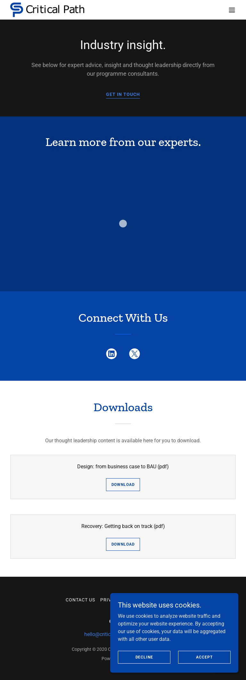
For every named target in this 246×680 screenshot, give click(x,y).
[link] (47, 10)
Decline (144, 670)
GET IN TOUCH (123, 94)
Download (123, 484)
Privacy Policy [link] (119, 599)
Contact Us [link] (80, 599)
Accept (204, 670)
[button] (232, 10)
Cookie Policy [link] (162, 599)
